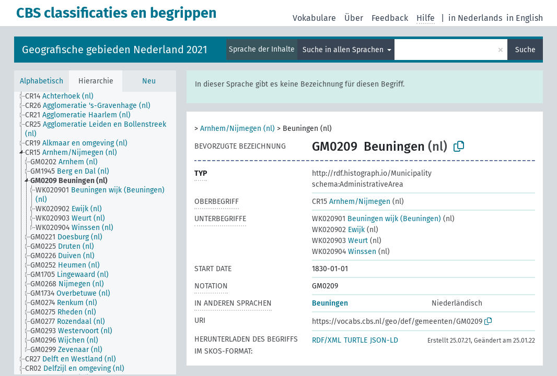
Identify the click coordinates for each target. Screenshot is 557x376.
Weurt (340, 240)
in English (524, 18)
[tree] (95, 233)
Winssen (344, 251)
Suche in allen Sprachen (344, 49)
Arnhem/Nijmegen (351, 201)
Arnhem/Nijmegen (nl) (237, 128)
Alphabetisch (41, 81)
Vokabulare (314, 18)
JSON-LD (384, 340)
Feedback (390, 18)
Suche (525, 49)
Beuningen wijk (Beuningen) (376, 218)
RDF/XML (326, 340)
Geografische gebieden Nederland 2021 (114, 49)
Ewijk (338, 229)
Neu (149, 81)
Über (353, 18)
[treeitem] (64, 96)
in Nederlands (475, 18)
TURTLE (355, 340)
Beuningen (330, 303)
